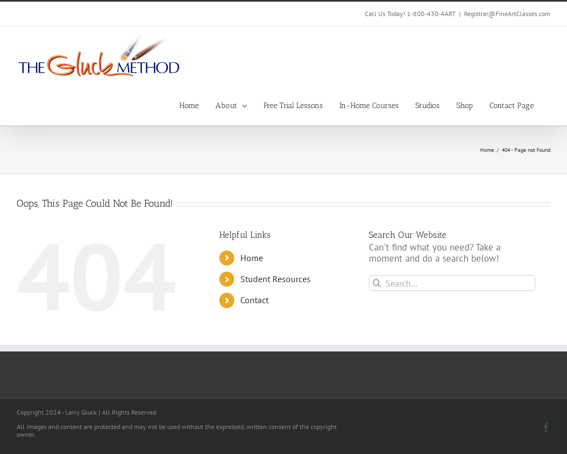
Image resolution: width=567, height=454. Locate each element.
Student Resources (275, 278)
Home (251, 257)
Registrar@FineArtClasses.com (507, 13)
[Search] (377, 283)
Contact (254, 299)
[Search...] (452, 283)
